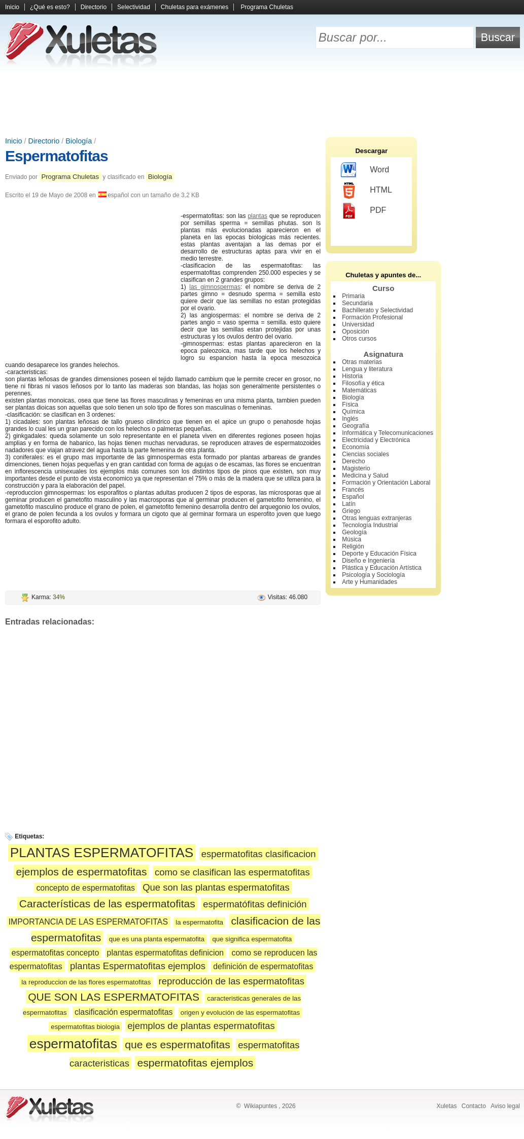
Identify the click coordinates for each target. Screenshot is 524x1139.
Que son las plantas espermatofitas (216, 887)
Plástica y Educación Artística (382, 567)
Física (350, 404)
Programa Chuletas (267, 7)
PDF (363, 211)
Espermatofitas (56, 156)
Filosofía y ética (363, 383)
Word (365, 170)
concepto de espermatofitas (85, 888)
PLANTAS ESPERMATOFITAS (102, 852)
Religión (353, 546)
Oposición (355, 331)
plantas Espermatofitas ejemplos (137, 966)
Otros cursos (359, 338)
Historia (352, 376)
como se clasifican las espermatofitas (232, 872)
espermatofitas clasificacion (258, 854)
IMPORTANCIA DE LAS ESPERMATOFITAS (88, 921)
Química (353, 411)
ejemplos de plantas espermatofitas (201, 1025)
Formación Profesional (372, 317)
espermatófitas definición (254, 904)
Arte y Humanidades (369, 581)
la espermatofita (199, 922)
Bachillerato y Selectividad (377, 310)
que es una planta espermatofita (156, 939)
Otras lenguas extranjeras (376, 518)
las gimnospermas (214, 286)
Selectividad (133, 7)
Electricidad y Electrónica (376, 440)
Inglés (350, 418)
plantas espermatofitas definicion (165, 952)
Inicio (12, 7)
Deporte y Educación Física (379, 553)
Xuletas (446, 1106)
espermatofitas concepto (55, 952)
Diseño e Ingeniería (368, 560)
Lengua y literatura (367, 369)
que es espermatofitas (177, 1044)
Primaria (353, 296)
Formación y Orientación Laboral (386, 482)
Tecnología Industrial (370, 525)
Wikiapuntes (260, 1106)
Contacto (474, 1106)
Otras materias (362, 361)
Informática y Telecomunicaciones (387, 432)
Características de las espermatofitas (107, 903)
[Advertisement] (262, 101)
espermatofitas (73, 1043)
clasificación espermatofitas (124, 1012)
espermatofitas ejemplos (195, 1063)
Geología (354, 532)
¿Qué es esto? (50, 7)
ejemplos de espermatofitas (81, 871)
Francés (353, 489)
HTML (366, 190)
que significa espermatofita (252, 939)
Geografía (355, 425)
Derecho (353, 461)
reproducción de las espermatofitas (231, 981)
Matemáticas (359, 390)
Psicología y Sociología (373, 574)
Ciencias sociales (365, 454)
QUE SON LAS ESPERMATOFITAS (113, 997)
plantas (257, 215)
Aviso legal (505, 1106)
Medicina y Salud (365, 475)
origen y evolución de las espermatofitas (240, 1012)
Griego (351, 511)
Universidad (358, 324)
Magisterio (356, 468)
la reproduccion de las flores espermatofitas (86, 982)
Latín (349, 503)
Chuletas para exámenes (194, 7)
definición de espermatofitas (263, 966)
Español (353, 496)
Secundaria (357, 303)
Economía (355, 447)
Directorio (94, 7)
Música (351, 539)
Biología (78, 141)
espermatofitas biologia (85, 1027)
